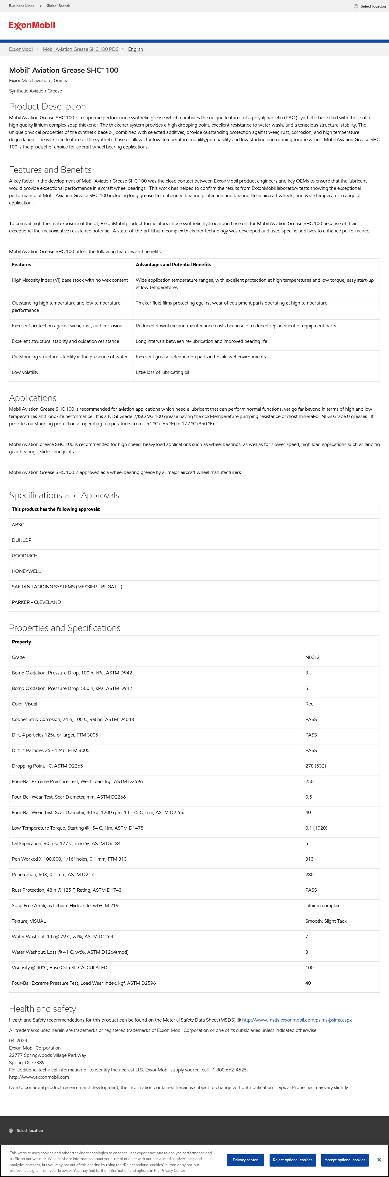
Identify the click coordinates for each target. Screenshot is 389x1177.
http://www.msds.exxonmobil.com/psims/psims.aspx (297, 1020)
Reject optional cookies (293, 1160)
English (135, 49)
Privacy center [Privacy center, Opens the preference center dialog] (245, 1160)
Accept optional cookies (345, 1160)
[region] (194, 1160)
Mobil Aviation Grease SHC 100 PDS (81, 49)
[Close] (379, 1159)
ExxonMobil (21, 49)
